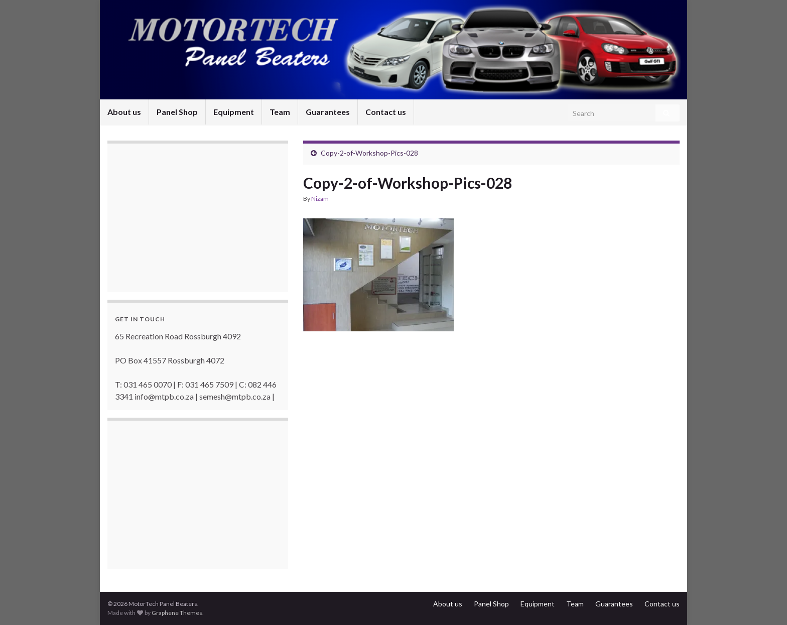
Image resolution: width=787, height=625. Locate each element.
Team (280, 111)
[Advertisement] (190, 219)
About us (124, 111)
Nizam (320, 198)
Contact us (385, 111)
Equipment (233, 111)
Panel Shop (177, 111)
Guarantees (328, 111)
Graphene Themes (177, 612)
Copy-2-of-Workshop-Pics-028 (369, 153)
